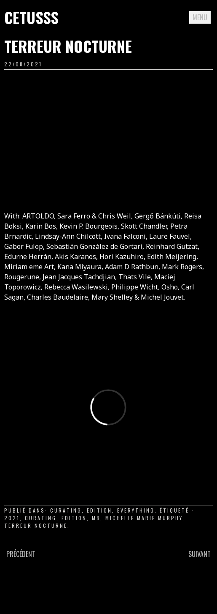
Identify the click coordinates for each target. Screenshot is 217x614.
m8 (96, 517)
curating (66, 510)
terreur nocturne (35, 525)
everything (136, 510)
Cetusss (31, 17)
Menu (200, 17)
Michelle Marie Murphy (143, 517)
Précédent (20, 554)
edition (99, 510)
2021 (12, 517)
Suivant (199, 554)
